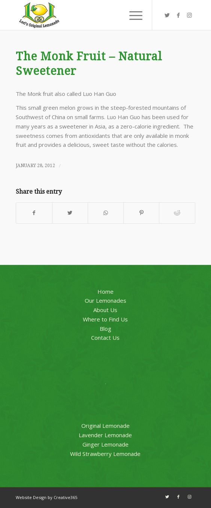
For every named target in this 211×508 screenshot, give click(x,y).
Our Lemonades (105, 300)
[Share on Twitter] (70, 213)
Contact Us (105, 337)
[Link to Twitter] (167, 15)
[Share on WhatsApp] (105, 213)
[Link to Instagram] (189, 15)
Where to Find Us (105, 319)
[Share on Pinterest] (141, 213)
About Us (105, 310)
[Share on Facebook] (34, 213)
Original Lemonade (105, 425)
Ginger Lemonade (105, 444)
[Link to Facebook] (178, 15)
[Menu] (132, 15)
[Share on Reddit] (177, 213)
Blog (105, 328)
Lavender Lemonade (105, 435)
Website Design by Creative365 (46, 497)
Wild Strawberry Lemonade (105, 453)
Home (105, 291)
